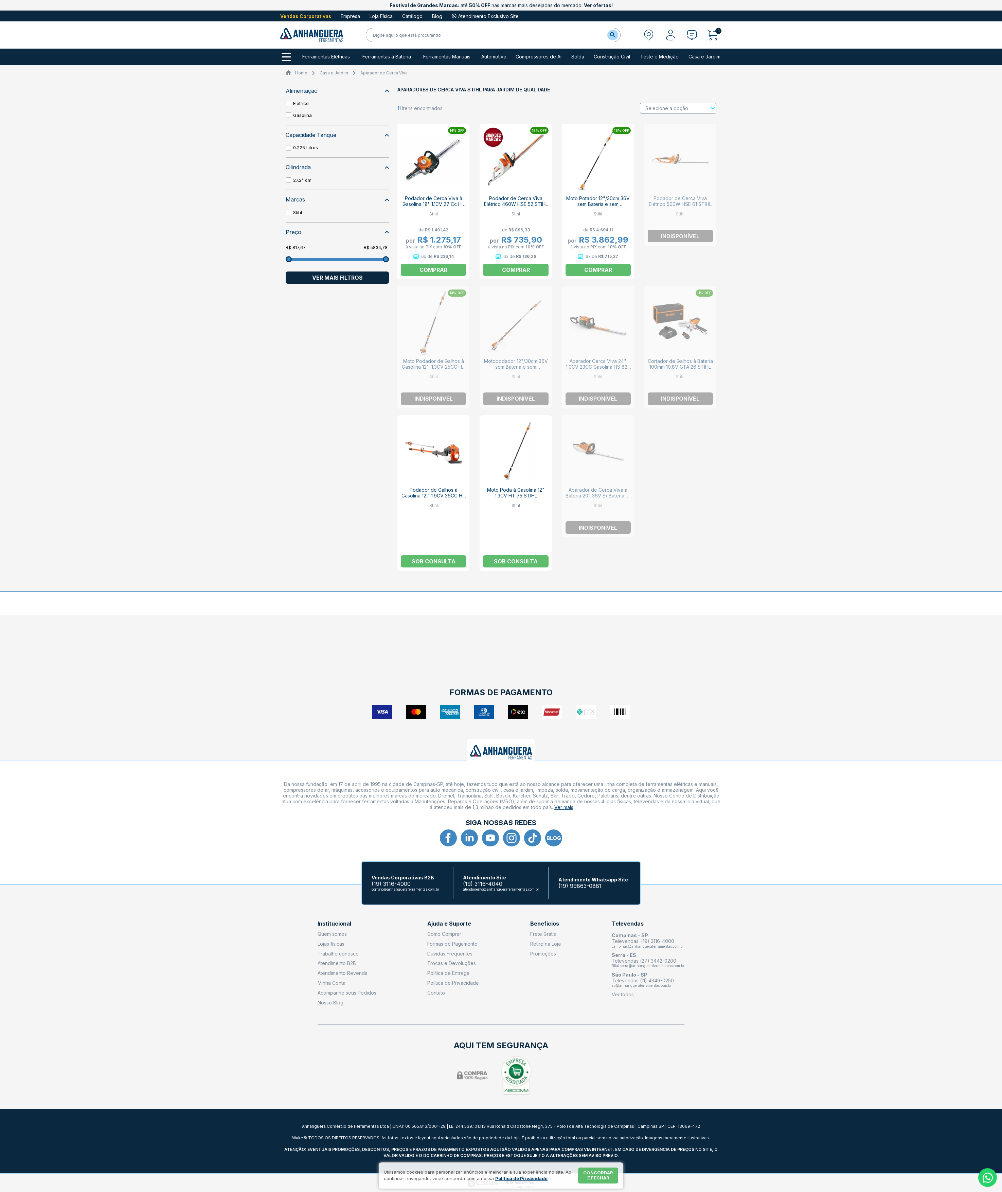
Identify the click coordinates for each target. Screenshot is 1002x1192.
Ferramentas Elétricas (326, 56)
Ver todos (623, 994)
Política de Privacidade (453, 983)
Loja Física (381, 16)
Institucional (334, 924)
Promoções (543, 954)
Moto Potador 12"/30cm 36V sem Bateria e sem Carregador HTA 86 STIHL (598, 204)
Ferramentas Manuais (446, 56)
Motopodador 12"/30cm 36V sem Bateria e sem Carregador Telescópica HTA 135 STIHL (516, 369)
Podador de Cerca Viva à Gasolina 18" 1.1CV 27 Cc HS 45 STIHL (433, 204)
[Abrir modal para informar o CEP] (648, 35)
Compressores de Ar (539, 56)
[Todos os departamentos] (286, 57)
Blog (437, 16)
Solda (577, 56)
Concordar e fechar (598, 1175)
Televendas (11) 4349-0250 (643, 980)
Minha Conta (331, 983)
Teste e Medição (659, 56)
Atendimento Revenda (343, 973)
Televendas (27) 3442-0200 (644, 961)
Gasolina (302, 115)
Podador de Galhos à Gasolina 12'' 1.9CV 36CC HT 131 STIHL (433, 495)
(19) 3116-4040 (482, 884)
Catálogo (412, 16)
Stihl (297, 212)
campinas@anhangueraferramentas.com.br (648, 946)
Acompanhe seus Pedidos (347, 993)
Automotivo (493, 56)
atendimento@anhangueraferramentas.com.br (501, 889)
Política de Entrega (448, 973)
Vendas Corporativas (305, 16)
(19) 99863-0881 (580, 886)
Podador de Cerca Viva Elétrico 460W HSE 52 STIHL (516, 201)
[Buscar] (612, 35)
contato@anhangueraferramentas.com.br (405, 889)
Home (301, 72)
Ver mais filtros (337, 277)
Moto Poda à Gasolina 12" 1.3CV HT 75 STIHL (515, 492)
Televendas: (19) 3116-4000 (643, 941)
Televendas (628, 924)
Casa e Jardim (704, 56)
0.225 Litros (305, 147)
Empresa (350, 16)
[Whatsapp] (987, 1177)
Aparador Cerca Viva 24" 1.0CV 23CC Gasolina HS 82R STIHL (598, 366)
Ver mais (563, 807)
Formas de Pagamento (452, 944)
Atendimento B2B (337, 963)
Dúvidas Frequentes (449, 954)
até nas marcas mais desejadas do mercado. (501, 5)
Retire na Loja (545, 944)
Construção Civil (612, 56)
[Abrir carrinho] (714, 35)
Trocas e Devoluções (451, 963)
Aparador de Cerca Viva (384, 72)
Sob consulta (433, 561)
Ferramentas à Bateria (386, 56)
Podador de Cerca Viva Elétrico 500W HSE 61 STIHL (680, 201)
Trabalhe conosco (338, 954)
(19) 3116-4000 (391, 884)
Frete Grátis (543, 934)
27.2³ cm (302, 180)
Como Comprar (444, 934)
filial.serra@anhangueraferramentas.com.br (648, 966)
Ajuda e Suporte (449, 924)
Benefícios (544, 924)
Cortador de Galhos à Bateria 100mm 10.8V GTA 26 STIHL (680, 364)
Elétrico (301, 103)
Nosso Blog (330, 1002)
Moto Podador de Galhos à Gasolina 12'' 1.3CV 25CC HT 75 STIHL (433, 366)
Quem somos (332, 934)
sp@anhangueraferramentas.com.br (642, 985)
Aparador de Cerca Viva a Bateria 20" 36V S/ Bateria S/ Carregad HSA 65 (598, 495)
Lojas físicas (331, 944)
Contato (436, 993)
